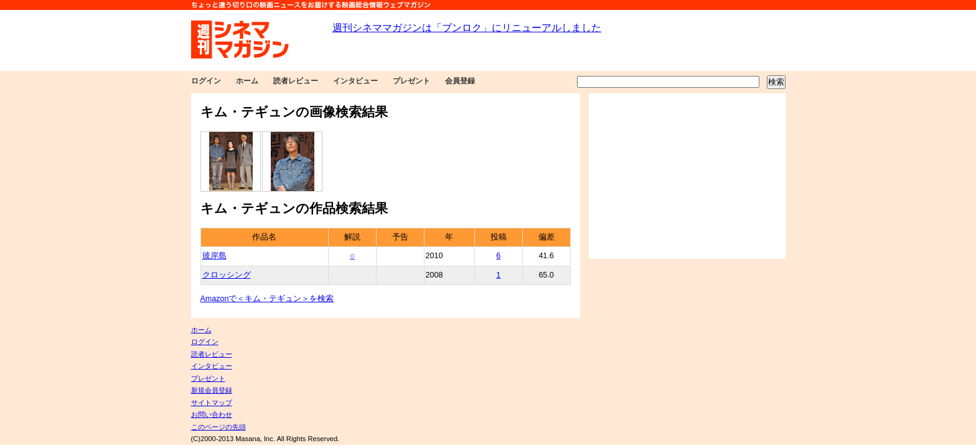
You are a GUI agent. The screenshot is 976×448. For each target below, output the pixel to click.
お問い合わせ (211, 414)
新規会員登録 (211, 390)
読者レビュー (295, 81)
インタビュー (355, 81)
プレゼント (411, 81)
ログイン (206, 81)
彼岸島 (214, 255)
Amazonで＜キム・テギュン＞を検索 (267, 298)
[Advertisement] (687, 176)
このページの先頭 (218, 427)
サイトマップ (211, 402)
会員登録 (460, 81)
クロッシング (226, 275)
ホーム (247, 81)
